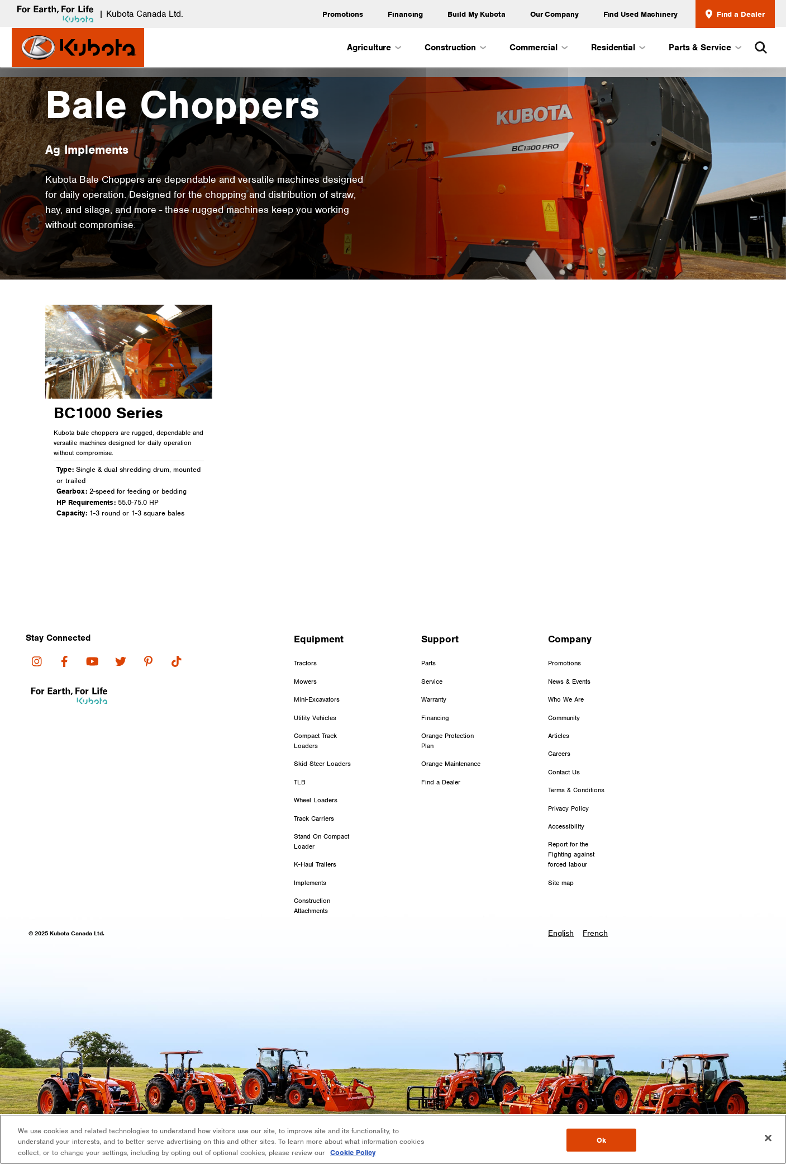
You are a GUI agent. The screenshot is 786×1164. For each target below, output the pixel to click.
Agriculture (373, 47)
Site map (561, 882)
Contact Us (564, 772)
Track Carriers (314, 818)
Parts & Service (704, 47)
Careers (559, 753)
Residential (617, 47)
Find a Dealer (735, 14)
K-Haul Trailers (315, 864)
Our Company (554, 14)
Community (564, 717)
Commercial (537, 47)
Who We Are (566, 699)
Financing (405, 14)
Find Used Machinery (640, 14)
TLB (300, 782)
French (595, 933)
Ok (601, 1142)
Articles (558, 735)
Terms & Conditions (576, 790)
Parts (428, 663)
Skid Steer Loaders (322, 763)
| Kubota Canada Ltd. (97, 14)
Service (431, 681)
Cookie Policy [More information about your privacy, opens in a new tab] (352, 1155)
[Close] (768, 1140)
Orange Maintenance (450, 763)
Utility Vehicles (315, 717)
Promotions (342, 14)
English (561, 933)
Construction (455, 47)
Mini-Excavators (317, 699)
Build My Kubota (476, 14)
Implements (310, 882)
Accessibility (566, 826)
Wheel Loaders (315, 800)
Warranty (433, 699)
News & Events (569, 681)
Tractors (305, 663)
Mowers (305, 681)
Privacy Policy (568, 808)
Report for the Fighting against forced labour (571, 854)
